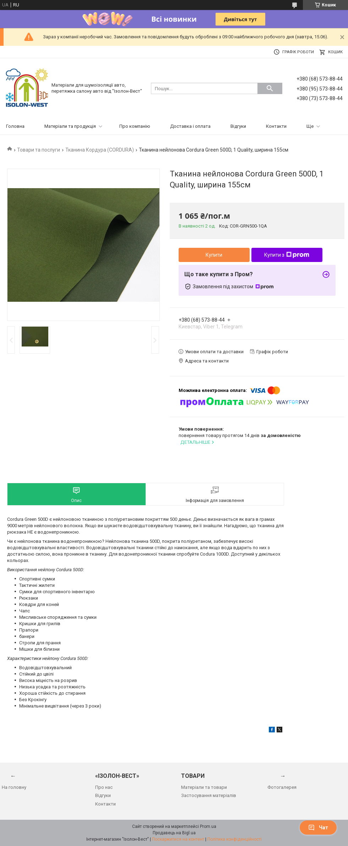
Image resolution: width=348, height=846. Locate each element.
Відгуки (238, 126)
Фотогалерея (282, 787)
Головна (15, 126)
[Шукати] (269, 88)
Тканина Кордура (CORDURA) (99, 150)
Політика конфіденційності (234, 839)
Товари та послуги (38, 150)
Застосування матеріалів (208, 795)
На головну (14, 787)
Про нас (104, 787)
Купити (214, 255)
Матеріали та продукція (70, 126)
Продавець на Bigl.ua (174, 832)
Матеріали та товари (204, 787)
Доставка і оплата (190, 126)
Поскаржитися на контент (178, 839)
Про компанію (134, 126)
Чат (318, 827)
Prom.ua (208, 826)
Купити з (286, 255)
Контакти (276, 126)
